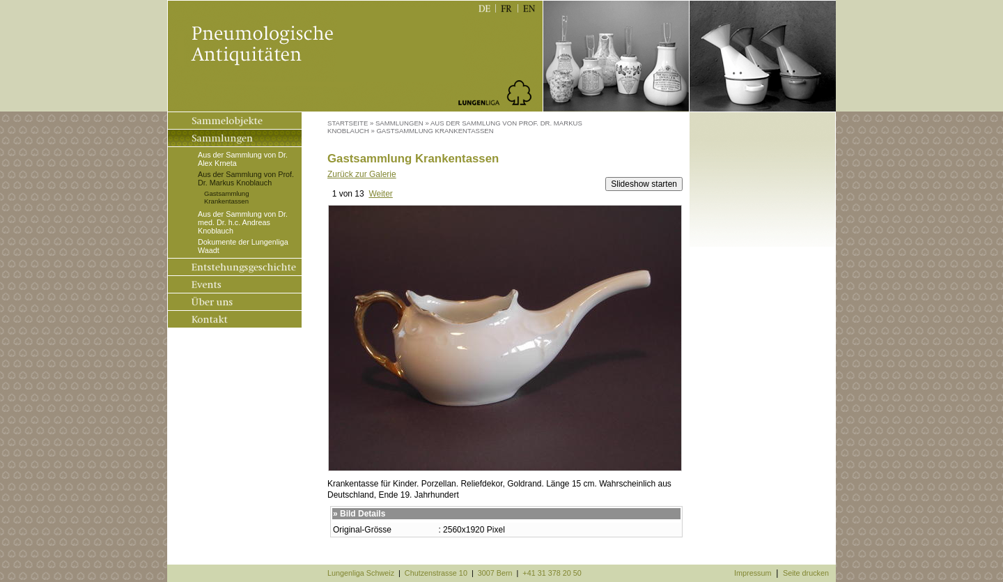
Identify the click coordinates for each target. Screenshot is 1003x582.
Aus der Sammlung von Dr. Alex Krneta (243, 159)
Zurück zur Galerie (361, 174)
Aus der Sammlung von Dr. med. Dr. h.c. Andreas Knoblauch (243, 222)
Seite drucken (806, 573)
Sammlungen (399, 123)
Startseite (347, 123)
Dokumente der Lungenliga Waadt (243, 246)
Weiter (380, 194)
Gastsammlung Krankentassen (226, 197)
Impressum (752, 573)
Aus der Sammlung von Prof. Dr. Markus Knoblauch (246, 178)
